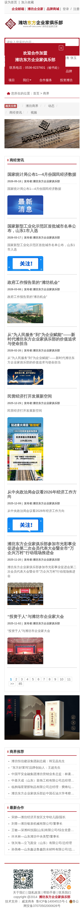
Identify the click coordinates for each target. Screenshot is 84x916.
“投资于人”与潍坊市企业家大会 (35, 616)
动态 (51, 106)
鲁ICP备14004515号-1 (51, 901)
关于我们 (19, 892)
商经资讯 (15, 112)
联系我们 (64, 892)
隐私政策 (34, 892)
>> (12, 683)
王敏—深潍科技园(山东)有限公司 (34, 830)
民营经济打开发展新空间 (29, 396)
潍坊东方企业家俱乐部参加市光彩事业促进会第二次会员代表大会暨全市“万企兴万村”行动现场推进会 (41, 548)
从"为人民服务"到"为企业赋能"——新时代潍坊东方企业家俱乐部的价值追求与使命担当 (41, 339)
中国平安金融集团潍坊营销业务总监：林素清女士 (45, 774)
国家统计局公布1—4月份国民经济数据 (41, 174)
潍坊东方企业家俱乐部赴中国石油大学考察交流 (44, 793)
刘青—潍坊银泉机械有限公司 (31, 823)
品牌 (69, 71)
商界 (46, 93)
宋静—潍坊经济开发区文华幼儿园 (34, 817)
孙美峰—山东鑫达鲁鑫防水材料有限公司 (39, 849)
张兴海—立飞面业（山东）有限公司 (36, 843)
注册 (76, 9)
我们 (27, 80)
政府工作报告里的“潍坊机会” (33, 282)
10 (61, 679)
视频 (34, 112)
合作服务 (45, 80)
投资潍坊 (66, 80)
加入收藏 (27, 2)
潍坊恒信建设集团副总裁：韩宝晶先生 (38, 761)
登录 (66, 9)
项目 (12, 80)
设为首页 (10, 2)
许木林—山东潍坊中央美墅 (30, 836)
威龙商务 (28, 901)
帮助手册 (49, 892)
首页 (36, 93)
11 (69, 679)
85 (20, 683)
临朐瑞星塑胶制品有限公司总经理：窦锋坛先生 (44, 787)
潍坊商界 (32, 106)
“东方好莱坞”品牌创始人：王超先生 (35, 767)
